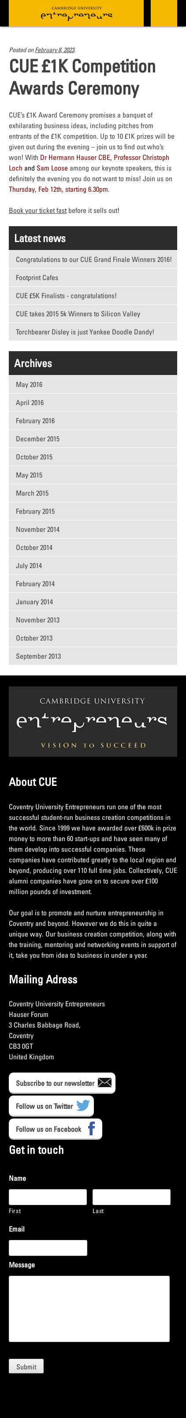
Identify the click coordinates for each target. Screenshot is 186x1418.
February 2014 (35, 583)
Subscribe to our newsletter (55, 1083)
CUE (76, 13)
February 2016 (35, 420)
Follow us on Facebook (48, 1129)
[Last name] (132, 1197)
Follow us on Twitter (44, 1106)
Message (22, 1264)
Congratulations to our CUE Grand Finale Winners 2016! (94, 259)
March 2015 (32, 493)
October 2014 (34, 547)
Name (17, 1178)
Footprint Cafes (37, 277)
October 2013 (34, 637)
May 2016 (29, 384)
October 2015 (34, 456)
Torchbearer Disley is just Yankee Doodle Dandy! (85, 331)
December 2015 (38, 438)
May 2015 (29, 474)
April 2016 (30, 402)
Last (98, 1210)
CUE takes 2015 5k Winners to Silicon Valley (78, 313)
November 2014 (38, 529)
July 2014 (29, 565)
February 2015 (35, 511)
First (15, 1210)
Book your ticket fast (38, 210)
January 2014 (34, 601)
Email (17, 1229)
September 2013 (38, 656)
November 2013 (38, 619)
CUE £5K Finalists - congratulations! (66, 295)
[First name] (48, 1197)
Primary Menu (163, 13)
